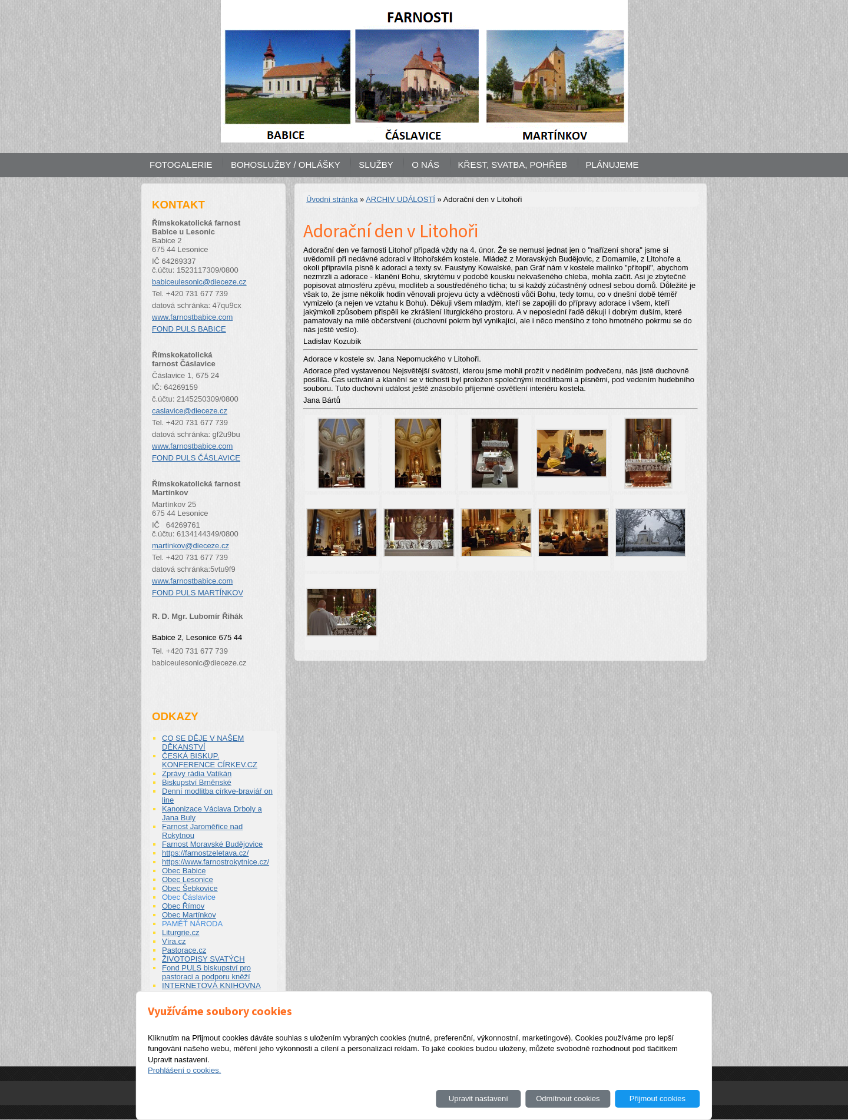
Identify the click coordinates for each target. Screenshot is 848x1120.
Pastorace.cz (184, 950)
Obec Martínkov (189, 914)
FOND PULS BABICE (189, 328)
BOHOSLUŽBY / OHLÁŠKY (285, 165)
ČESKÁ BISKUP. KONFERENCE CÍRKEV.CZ (209, 760)
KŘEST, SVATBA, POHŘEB (512, 165)
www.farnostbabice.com (192, 317)
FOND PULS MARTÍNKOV (197, 592)
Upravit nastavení (478, 1098)
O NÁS (425, 165)
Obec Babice (184, 870)
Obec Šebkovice (190, 888)
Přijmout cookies (657, 1098)
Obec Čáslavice (189, 897)
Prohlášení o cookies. (184, 1070)
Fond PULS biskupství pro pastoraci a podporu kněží (206, 972)
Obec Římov (183, 906)
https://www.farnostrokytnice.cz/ (215, 861)
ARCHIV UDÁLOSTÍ (400, 199)
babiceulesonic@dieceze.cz (199, 281)
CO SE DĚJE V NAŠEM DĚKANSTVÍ (203, 742)
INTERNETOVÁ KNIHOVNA (211, 985)
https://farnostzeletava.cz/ (205, 853)
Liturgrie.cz (181, 932)
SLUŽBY (376, 165)
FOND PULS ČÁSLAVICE (196, 457)
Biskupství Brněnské (196, 782)
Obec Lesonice (187, 879)
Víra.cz (174, 941)
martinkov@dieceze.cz (190, 545)
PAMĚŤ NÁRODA (192, 923)
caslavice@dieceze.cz (189, 410)
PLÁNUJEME (612, 165)
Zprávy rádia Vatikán (196, 773)
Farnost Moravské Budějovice (212, 844)
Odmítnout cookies (567, 1098)
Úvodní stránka (331, 199)
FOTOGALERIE (181, 165)
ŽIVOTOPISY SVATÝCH (203, 959)
